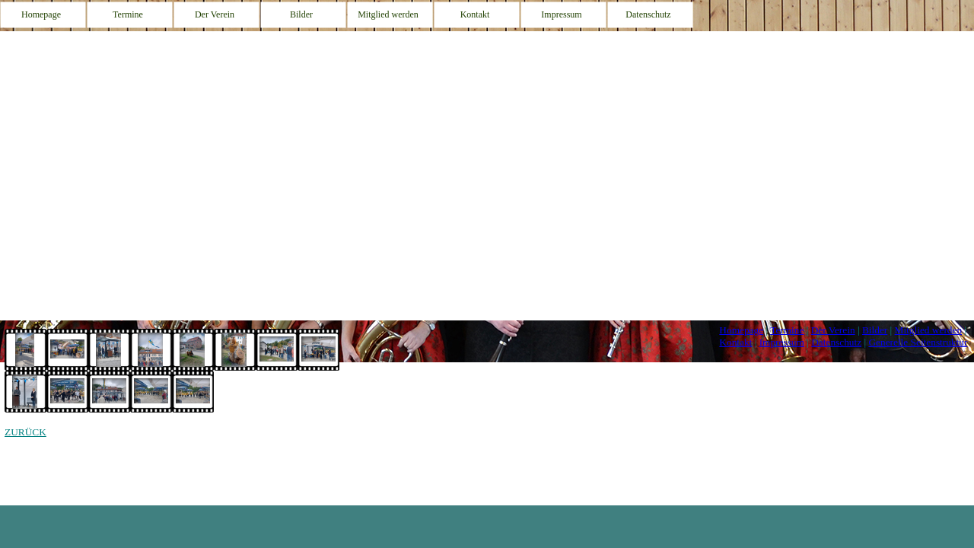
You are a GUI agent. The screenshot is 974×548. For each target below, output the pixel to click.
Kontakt (735, 342)
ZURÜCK (25, 432)
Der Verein (833, 330)
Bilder (874, 330)
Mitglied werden (928, 330)
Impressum (781, 342)
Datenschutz (836, 342)
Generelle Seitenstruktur (917, 342)
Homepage (741, 330)
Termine (787, 330)
